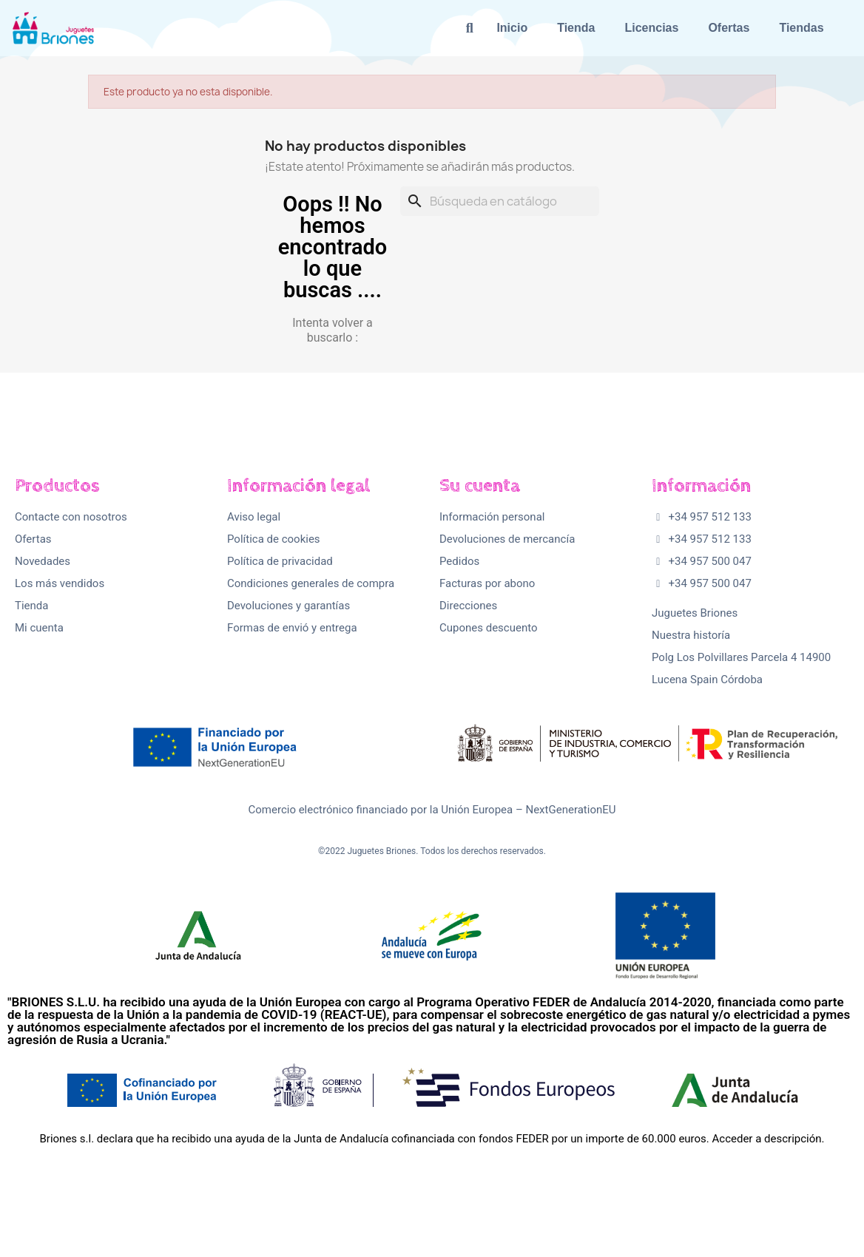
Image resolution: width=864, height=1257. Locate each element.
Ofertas (728, 27)
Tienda (576, 27)
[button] (469, 28)
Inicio (511, 27)
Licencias (651, 27)
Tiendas (801, 27)
